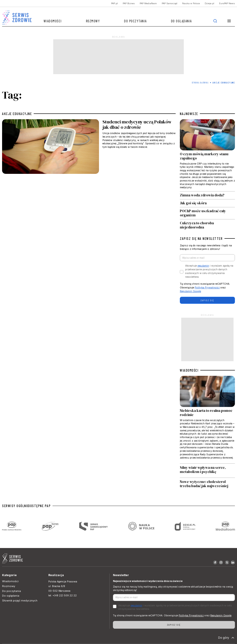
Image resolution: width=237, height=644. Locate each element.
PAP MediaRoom (148, 3)
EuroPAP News (227, 3)
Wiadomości (53, 21)
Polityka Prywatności (207, 287)
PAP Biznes (129, 3)
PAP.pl (114, 3)
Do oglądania (181, 21)
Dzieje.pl (209, 3)
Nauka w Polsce (191, 3)
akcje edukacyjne (17, 114)
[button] (229, 21)
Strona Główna (200, 82)
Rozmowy (93, 21)
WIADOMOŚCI (189, 370)
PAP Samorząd (169, 3)
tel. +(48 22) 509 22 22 (62, 595)
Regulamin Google (190, 291)
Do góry (226, 638)
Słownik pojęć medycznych (19, 600)
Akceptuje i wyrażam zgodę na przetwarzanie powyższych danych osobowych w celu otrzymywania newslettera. (209, 271)
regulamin (203, 265)
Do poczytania (135, 21)
